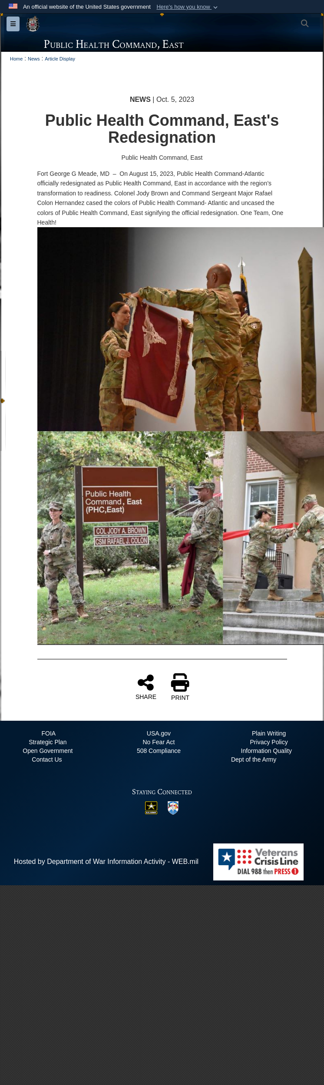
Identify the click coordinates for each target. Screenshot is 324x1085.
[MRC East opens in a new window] (173, 807)
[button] (187, 7)
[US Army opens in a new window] (151, 807)
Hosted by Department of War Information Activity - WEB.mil (106, 861)
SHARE (146, 686)
